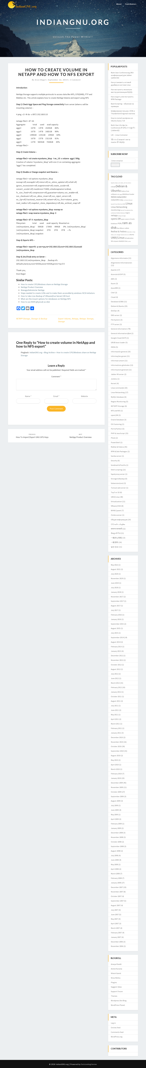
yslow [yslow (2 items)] (129, 241)
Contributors (130, 4)
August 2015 (115, 628)
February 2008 (116, 878)
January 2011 (116, 733)
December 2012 (117, 655)
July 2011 (114, 705)
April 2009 (115, 819)
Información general (119, 351)
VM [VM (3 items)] (112, 241)
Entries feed (115, 1027)
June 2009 (115, 810)
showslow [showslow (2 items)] (129, 232)
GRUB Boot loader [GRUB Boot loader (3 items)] (128, 194)
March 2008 (115, 873)
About (119, 4)
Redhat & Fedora (117, 447)
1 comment (75, 80)
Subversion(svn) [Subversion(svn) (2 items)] (124, 234)
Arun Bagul (40, 80)
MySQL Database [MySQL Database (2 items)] (121, 213)
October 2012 (116, 665)
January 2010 (116, 778)
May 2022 (114, 565)
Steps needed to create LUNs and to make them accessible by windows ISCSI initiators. (58, 293)
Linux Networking (118, 392)
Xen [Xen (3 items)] (126, 241)
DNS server (115, 315)
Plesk (113, 438)
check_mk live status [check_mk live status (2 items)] (125, 183)
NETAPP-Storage (23, 318)
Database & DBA (117, 301)
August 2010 (115, 755)
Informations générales (120, 365)
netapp (75, 318)
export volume (64, 318)
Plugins (114, 982)
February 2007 (116, 932)
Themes (114, 996)
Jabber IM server (117, 374)
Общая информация (119, 519)
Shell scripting (116, 470)
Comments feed (117, 1032)
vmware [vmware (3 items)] (116, 241)
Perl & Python (116, 429)
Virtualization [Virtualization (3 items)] (129, 238)
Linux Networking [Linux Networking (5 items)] (119, 207)
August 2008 (115, 851)
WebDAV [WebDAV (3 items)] (122, 241)
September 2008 (117, 846)
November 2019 (117, 578)
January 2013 (116, 651)
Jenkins (114, 379)
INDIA (113, 347)
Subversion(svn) (117, 483)
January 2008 (116, 883)
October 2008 (116, 842)
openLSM (114, 415)
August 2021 (115, 569)
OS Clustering (116, 424)
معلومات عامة (119, 524)
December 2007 (117, 887)
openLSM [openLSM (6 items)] (116, 218)
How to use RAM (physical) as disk (35, 302)
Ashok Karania (116, 969)
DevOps (114, 311)
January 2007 (116, 937)
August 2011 (115, 701)
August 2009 (115, 801)
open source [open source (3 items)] (125, 219)
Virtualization (116, 501)
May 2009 (114, 814)
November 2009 (117, 787)
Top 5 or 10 (115, 492)
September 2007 (117, 901)
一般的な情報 (116, 538)
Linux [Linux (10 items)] (129, 203)
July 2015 (114, 633)
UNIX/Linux (115, 497)
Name (28, 396)
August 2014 (115, 642)
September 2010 (117, 751)
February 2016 (116, 615)
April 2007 (115, 923)
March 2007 (115, 928)
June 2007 (115, 914)
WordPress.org (116, 1037)
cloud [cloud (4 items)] (113, 186)
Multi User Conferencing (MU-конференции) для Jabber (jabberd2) (122, 75)
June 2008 (115, 860)
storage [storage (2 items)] (118, 234)
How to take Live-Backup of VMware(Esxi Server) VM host (45, 296)
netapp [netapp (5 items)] (114, 215)
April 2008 (115, 869)
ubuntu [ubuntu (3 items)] (131, 235)
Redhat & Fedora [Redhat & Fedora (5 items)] (118, 231)
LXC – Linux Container (119, 135)
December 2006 (117, 942)
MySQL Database (117, 397)
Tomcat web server (118, 488)
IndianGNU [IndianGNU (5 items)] (121, 197)
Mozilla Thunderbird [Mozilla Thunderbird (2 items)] (125, 210)
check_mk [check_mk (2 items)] (117, 183)
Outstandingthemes (89, 1064)
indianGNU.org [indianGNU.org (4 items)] (117, 200)
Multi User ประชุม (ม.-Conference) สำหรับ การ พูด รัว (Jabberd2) (123, 128)
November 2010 (117, 742)
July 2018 (114, 587)
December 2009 (117, 783)
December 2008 (117, 833)
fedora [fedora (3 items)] (123, 191)
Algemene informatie (119, 258)
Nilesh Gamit (116, 973)
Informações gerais (118, 356)
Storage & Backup (39, 318)
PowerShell (115, 442)
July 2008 (114, 855)
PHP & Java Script (118, 433)
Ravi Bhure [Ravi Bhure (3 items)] (120, 228)
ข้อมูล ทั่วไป (115, 533)
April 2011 (115, 719)
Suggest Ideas (116, 987)
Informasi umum (117, 360)
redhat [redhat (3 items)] (126, 228)
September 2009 (117, 796)
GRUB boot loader (118, 342)
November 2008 (117, 837)
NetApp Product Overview (32, 287)
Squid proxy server (118, 474)
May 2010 (114, 760)
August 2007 (115, 905)
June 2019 (115, 583)
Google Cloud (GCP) (118, 338)
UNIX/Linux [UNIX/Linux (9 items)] (117, 237)
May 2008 (114, 864)
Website (84, 396)
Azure (113, 283)
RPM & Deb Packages (119, 451)
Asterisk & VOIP (117, 274)
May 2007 (114, 919)
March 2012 (115, 683)
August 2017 (115, 605)
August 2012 (115, 669)
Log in (113, 1023)
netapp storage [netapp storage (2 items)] (122, 216)
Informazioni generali (119, 370)
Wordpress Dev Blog (118, 1000)
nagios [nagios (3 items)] (127, 213)
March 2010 (115, 769)
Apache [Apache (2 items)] (113, 183)
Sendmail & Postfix (118, 465)
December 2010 (117, 737)
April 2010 (115, 764)
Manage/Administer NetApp (32, 290)
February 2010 (116, 773)
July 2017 (114, 610)
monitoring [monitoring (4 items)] (115, 210)
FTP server (115, 324)
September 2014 (117, 637)
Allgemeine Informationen (121, 263)
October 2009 (116, 792)
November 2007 (117, 892)
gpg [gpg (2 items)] (121, 194)
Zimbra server (116, 515)
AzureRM (114, 288)
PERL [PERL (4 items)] (120, 223)
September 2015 (117, 624)
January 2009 (116, 828)
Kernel (113, 383)
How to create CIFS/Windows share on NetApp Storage (44, 284)
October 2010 (116, 746)
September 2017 (117, 601)
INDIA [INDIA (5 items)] (113, 197)
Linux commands (117, 388)
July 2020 (114, 574)
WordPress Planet (118, 1005)
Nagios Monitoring (118, 401)
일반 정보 (115, 547)
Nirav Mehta (115, 978)
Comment (56, 376)
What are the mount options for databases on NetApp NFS (46, 299)
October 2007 (116, 896)
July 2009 (114, 805)
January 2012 (116, 692)
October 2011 (116, 696)
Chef (113, 292)
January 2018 (116, 592)
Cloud (113, 297)
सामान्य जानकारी (116, 529)
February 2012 (116, 687)
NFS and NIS (115, 410)
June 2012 (115, 678)
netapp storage (86, 318)
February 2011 (116, 728)
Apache (114, 270)
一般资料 (114, 542)
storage (61, 321)
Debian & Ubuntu (117, 306)
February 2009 (116, 824)
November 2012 (117, 660)
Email (56, 396)
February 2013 (116, 646)
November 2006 (117, 946)
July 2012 (114, 674)
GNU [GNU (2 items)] (118, 194)
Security (114, 460)
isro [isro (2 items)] (124, 200)
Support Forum (117, 991)
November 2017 (117, 596)
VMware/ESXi (116, 506)
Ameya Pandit (116, 964)
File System (115, 320)
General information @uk (121, 333)
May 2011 (114, 714)
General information (119, 329)
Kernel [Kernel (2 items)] (127, 200)
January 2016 (116, 619)
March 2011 (115, 724)
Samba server (116, 456)
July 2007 (114, 910)
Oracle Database (117, 419)
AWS (112, 279)
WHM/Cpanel (116, 510)
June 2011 (115, 710)
